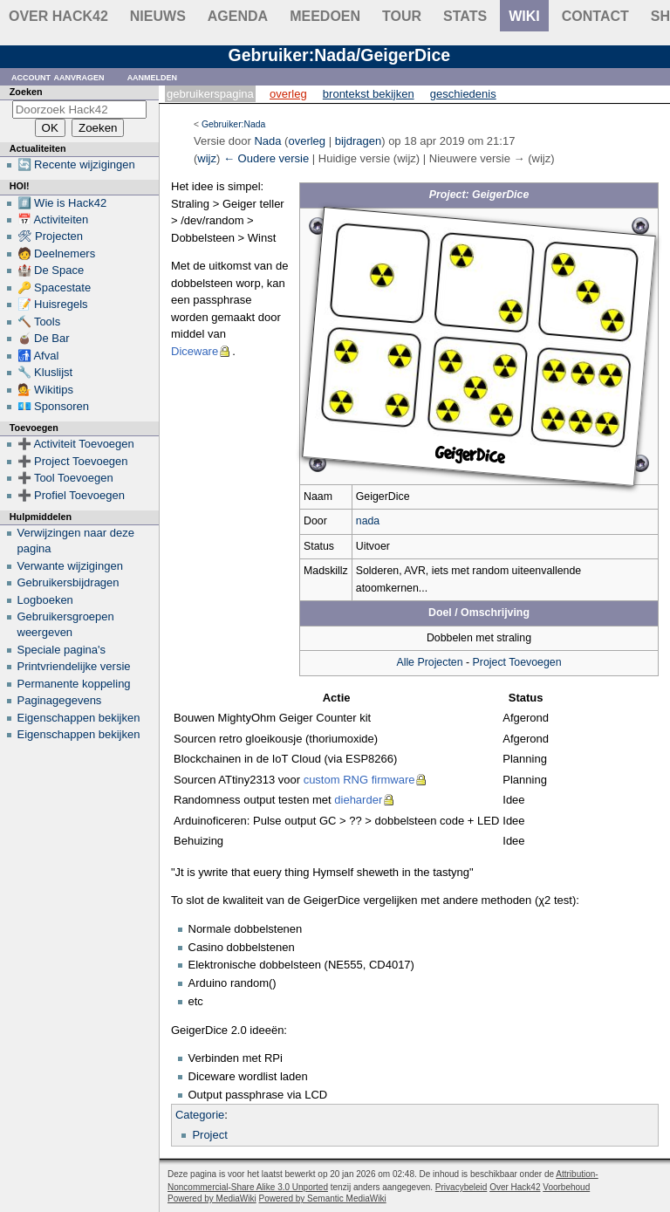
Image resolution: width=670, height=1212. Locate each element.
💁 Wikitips (45, 389)
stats (465, 16)
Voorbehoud (566, 1187)
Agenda (238, 16)
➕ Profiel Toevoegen (71, 495)
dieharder (358, 799)
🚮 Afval (38, 355)
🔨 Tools (39, 321)
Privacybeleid (461, 1187)
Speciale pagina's (61, 649)
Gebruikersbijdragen (68, 582)
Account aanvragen (58, 76)
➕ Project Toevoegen (72, 461)
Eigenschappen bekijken (78, 717)
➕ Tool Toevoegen (65, 477)
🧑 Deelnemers (56, 253)
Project (209, 1134)
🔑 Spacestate (54, 287)
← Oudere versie (266, 158)
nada (367, 521)
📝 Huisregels (52, 304)
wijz (206, 158)
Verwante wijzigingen (70, 565)
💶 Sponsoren (53, 406)
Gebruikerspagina (210, 93)
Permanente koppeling (74, 683)
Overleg (288, 93)
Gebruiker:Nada (233, 124)
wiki (524, 16)
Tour (401, 16)
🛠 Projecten (50, 236)
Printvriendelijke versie (74, 666)
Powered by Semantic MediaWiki (322, 1198)
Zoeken (26, 91)
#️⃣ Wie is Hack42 (62, 202)
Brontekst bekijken (368, 93)
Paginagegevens (59, 700)
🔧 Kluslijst (45, 372)
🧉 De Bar (43, 338)
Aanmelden (152, 76)
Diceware (194, 351)
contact (595, 16)
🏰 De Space (51, 270)
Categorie (199, 1114)
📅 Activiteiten (53, 219)
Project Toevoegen (517, 662)
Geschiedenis (463, 93)
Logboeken (45, 599)
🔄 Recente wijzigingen (76, 164)
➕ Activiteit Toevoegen (75, 443)
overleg (306, 140)
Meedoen (325, 16)
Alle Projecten (429, 662)
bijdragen (358, 140)
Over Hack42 (58, 16)
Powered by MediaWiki (212, 1198)
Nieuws (158, 16)
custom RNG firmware (359, 779)
